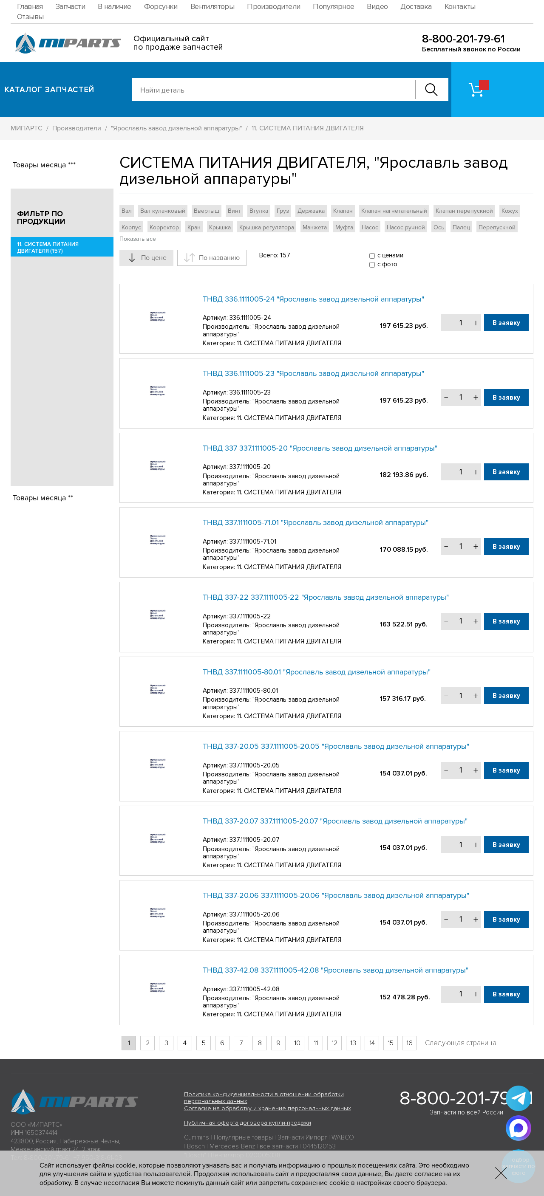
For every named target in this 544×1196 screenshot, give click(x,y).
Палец (461, 227)
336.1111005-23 (250, 392)
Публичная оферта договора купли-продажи (247, 1122)
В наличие (114, 6)
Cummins (196, 1137)
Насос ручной (406, 227)
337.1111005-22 (250, 616)
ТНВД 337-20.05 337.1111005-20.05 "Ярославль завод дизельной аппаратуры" (336, 746)
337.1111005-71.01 (253, 541)
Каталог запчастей (49, 89)
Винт (234, 210)
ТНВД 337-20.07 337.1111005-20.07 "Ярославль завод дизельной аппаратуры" (335, 821)
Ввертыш (206, 210)
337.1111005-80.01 (254, 690)
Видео (377, 6)
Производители (273, 6)
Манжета (315, 227)
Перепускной (497, 227)
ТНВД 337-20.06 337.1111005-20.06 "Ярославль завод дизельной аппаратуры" (336, 895)
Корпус (131, 227)
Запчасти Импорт (302, 1137)
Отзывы (30, 16)
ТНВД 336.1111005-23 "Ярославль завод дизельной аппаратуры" (313, 373)
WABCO (343, 1137)
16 (409, 1043)
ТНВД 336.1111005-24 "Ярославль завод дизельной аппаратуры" (313, 299)
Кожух (510, 210)
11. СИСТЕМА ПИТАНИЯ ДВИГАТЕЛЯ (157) (48, 247)
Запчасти (70, 6)
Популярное (333, 6)
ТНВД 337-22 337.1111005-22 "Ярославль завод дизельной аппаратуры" (326, 597)
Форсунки (161, 6)
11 (316, 1043)
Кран (194, 227)
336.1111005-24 (250, 318)
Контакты (460, 6)
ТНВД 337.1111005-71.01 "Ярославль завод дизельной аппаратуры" (315, 522)
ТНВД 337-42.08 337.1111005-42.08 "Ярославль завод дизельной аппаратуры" (335, 970)
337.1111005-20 (250, 467)
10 (297, 1043)
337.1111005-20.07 (255, 839)
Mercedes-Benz (232, 1146)
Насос (370, 227)
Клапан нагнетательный (394, 210)
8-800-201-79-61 (463, 39)
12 (334, 1043)
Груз (283, 210)
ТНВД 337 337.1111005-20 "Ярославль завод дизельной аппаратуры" (320, 448)
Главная (30, 6)
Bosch (196, 1146)
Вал (127, 210)
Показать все (137, 239)
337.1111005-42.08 (255, 989)
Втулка (258, 210)
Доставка (415, 6)
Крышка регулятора (266, 227)
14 (372, 1043)
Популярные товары (243, 1137)
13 (353, 1043)
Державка (311, 210)
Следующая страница (460, 1042)
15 (391, 1043)
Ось (439, 227)
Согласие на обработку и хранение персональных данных (267, 1108)
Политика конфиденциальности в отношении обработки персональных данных (264, 1098)
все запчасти (279, 1146)
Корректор (164, 227)
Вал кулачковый (162, 210)
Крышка (220, 227)
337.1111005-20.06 (255, 914)
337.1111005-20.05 (255, 765)
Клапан (343, 210)
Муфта (344, 227)
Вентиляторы (212, 6)
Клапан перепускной (464, 210)
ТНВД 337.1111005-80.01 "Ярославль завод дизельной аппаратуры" (317, 672)
